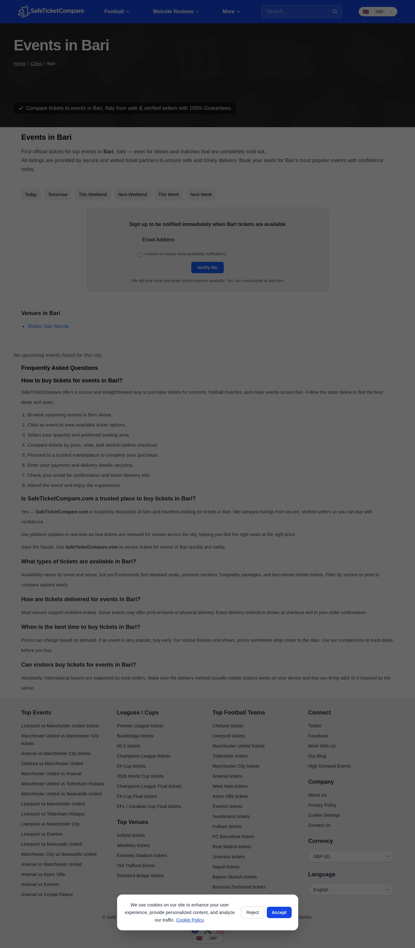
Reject (252, 912)
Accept (279, 912)
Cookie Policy (189, 920)
